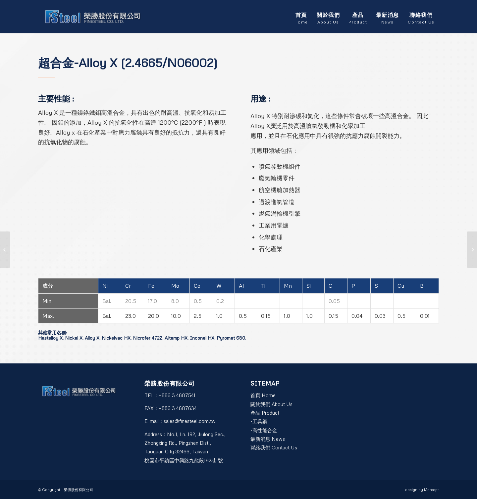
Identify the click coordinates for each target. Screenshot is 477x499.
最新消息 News (267, 439)
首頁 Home (263, 395)
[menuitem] (301, 16)
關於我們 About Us (271, 404)
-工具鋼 (258, 421)
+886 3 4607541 (177, 395)
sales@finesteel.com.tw (190, 421)
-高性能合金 (263, 430)
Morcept (431, 489)
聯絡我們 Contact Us (273, 447)
